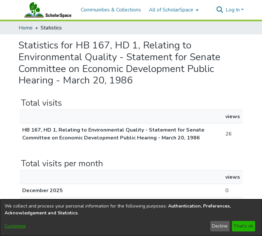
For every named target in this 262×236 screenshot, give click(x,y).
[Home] (46, 10)
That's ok (243, 226)
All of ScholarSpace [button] (171, 9)
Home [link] (26, 27)
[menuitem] (173, 10)
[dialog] (131, 217)
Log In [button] (233, 9)
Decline (220, 226)
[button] (220, 10)
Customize (15, 226)
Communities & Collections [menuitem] (111, 9)
